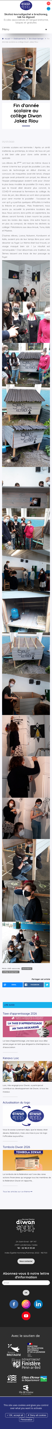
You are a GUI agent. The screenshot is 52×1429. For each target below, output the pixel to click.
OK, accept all (15, 1415)
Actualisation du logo (16, 1102)
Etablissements (20, 38)
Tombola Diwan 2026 (16, 1147)
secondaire (26, 969)
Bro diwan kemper (36, 38)
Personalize (26, 1419)
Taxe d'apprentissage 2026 (20, 1013)
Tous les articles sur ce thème (17, 1191)
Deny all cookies (37, 1415)
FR (49, 3)
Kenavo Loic (11, 1058)
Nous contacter (26, 1261)
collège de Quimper (10, 972)
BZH (48, 9)
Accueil (7, 38)
